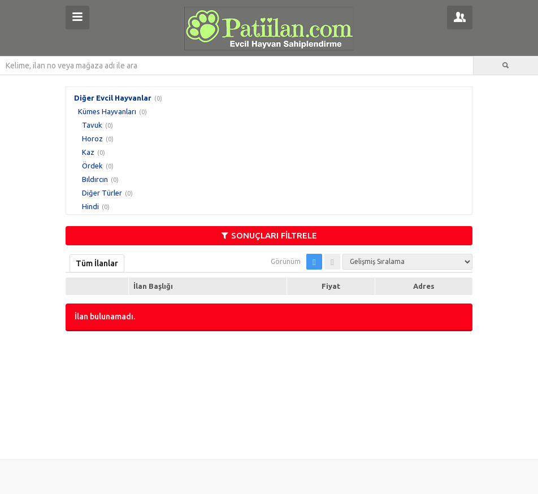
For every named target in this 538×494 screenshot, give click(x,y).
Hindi (90, 206)
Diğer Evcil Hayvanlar (112, 98)
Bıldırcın (95, 179)
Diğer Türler (102, 193)
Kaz (88, 152)
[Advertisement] (269, 394)
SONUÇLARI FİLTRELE (269, 235)
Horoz (92, 138)
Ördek (92, 166)
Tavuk (92, 125)
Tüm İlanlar (97, 263)
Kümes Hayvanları (107, 111)
